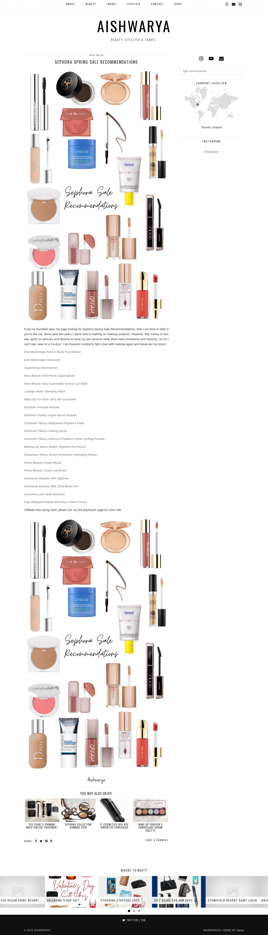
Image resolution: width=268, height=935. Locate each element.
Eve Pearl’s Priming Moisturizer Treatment (42, 825)
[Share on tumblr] (51, 841)
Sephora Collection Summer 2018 (78, 825)
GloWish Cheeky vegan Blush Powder (50, 415)
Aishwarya (134, 25)
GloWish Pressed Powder (41, 407)
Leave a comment (157, 840)
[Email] (234, 4)
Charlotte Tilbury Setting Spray (45, 431)
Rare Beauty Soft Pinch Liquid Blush (49, 375)
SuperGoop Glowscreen (40, 367)
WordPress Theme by (224, 930)
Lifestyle (133, 4)
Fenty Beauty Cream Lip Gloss (45, 470)
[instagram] (227, 4)
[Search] (240, 4)
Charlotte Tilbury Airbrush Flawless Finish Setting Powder (64, 439)
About (70, 4)
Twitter (134, 920)
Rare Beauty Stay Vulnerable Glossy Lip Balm (56, 383)
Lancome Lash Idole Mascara (44, 494)
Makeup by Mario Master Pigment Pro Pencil (55, 446)
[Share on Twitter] (41, 841)
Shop (178, 4)
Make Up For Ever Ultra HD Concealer (50, 399)
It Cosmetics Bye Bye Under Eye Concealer (114, 825)
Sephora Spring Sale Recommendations (96, 62)
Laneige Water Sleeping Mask (44, 391)
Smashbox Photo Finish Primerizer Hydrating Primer (60, 454)
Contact (157, 4)
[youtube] (211, 58)
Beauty (91, 4)
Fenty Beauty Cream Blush (42, 462)
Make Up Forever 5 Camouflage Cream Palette (150, 827)
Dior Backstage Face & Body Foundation (52, 352)
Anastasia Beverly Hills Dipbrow (46, 478)
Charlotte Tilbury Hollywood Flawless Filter (54, 423)
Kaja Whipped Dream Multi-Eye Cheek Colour (55, 502)
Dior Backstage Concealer (42, 359)
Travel (111, 4)
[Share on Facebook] (36, 841)
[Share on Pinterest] (46, 841)
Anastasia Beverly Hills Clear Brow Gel (51, 486)
